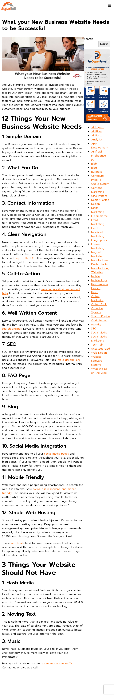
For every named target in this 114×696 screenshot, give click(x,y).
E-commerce (99, 216)
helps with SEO (24, 258)
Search (88, 39)
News (94, 292)
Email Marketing (97, 222)
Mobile (95, 276)
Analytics (97, 139)
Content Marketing (97, 190)
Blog (94, 168)
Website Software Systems (96, 361)
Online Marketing (97, 298)
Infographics (99, 240)
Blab (94, 164)
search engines (12, 329)
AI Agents (97, 127)
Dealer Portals (100, 200)
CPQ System (99, 196)
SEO (94, 328)
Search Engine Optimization (100, 318)
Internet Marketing (97, 246)
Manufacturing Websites (100, 270)
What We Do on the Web (99, 371)
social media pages (56, 454)
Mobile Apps (99, 280)
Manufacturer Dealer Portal (99, 262)
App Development (99, 145)
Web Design (99, 353)
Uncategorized (100, 349)
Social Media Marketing (99, 339)
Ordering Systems (97, 310)
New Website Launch (99, 286)
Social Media (99, 332)
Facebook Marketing (97, 234)
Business (96, 172)
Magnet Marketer (97, 254)
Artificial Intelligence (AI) (98, 156)
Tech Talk (97, 345)
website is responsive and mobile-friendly (39, 491)
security (96, 324)
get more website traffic (57, 663)
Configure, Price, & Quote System (100, 180)
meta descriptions (69, 360)
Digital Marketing (97, 210)
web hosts (17, 543)
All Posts (96, 135)
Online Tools (99, 304)
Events (95, 228)
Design (95, 204)
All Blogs (96, 131)
